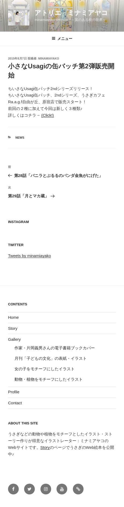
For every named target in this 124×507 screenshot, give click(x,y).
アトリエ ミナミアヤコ (71, 12)
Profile (14, 392)
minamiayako (48, 58)
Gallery (14, 339)
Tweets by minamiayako (29, 255)
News (20, 137)
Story (12, 328)
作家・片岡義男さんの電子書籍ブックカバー (54, 348)
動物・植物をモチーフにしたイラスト (48, 379)
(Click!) (47, 115)
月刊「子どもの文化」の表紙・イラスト (50, 358)
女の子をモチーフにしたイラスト (44, 369)
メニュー (62, 38)
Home (13, 317)
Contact (15, 403)
